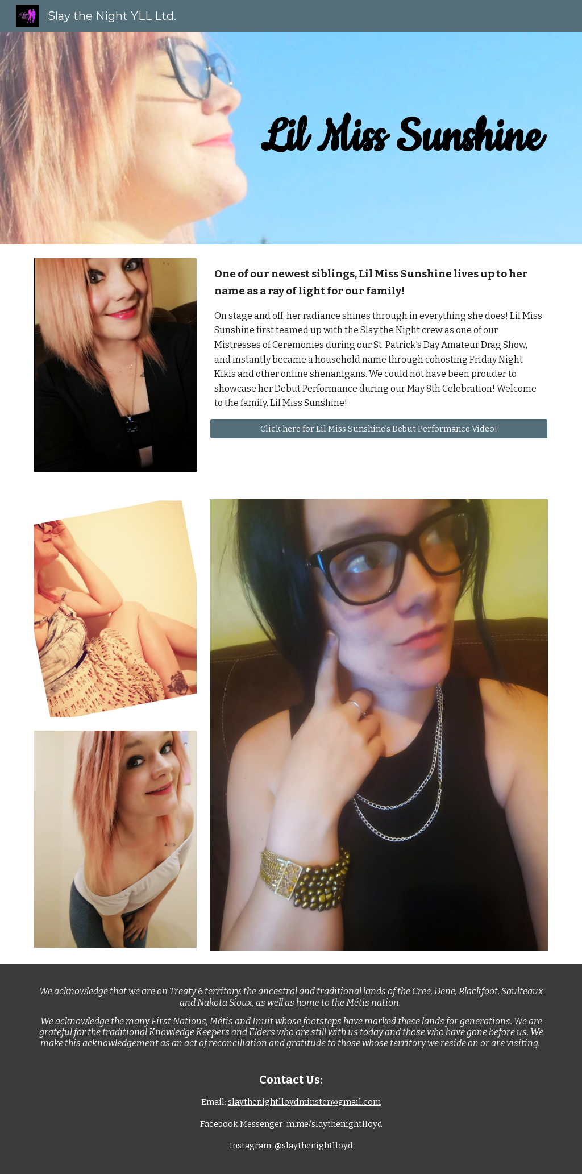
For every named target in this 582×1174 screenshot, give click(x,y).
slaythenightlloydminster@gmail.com (304, 1102)
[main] (400, 138)
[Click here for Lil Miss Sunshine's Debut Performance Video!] (378, 428)
